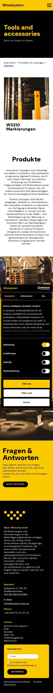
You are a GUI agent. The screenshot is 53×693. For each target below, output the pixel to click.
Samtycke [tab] (10, 296)
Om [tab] (43, 296)
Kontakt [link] (8, 631)
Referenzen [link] (10, 640)
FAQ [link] (6, 628)
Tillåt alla (26, 384)
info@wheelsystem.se (16, 603)
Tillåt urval (26, 393)
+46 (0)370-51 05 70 (16, 612)
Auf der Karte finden (16, 594)
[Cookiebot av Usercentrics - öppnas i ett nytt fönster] (38, 288)
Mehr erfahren (15, 484)
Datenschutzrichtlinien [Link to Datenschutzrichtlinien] (17, 681)
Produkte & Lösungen (31, 62)
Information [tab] (27, 296)
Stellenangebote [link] (13, 637)
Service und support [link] (16, 625)
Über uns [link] (9, 634)
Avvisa (26, 402)
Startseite (10, 62)
